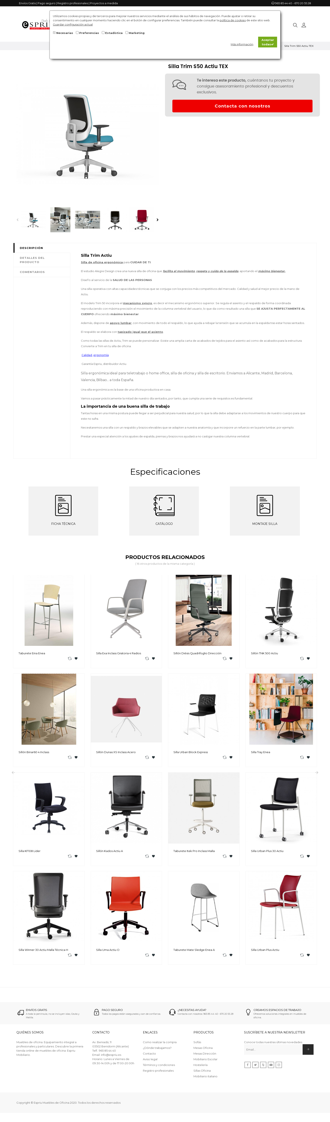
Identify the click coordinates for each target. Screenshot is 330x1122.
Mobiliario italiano (205, 1079)
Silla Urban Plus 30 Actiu (267, 852)
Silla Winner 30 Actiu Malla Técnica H (43, 952)
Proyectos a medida (104, 3)
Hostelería (200, 1067)
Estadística (114, 33)
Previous (17, 220)
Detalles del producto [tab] (32, 260)
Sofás (197, 1045)
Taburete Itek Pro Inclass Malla (194, 852)
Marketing (137, 33)
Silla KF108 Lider (29, 852)
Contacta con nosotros (242, 106)
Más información (242, 44)
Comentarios (32, 272)
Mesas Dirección (204, 1056)
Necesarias (64, 33)
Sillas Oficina (202, 1073)
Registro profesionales (72, 3)
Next (158, 220)
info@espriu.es (111, 1057)
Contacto (149, 1056)
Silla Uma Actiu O (107, 952)
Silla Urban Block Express (190, 753)
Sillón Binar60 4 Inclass (34, 753)
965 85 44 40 (283, 3)
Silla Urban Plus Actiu (265, 952)
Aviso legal (150, 1062)
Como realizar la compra (160, 1045)
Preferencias (89, 33)
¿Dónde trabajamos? (157, 1050)
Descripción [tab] (31, 248)
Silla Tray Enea (260, 753)
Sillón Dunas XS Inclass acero (116, 753)
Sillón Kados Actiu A (109, 852)
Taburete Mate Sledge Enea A (194, 952)
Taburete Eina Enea (32, 653)
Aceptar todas (268, 42)
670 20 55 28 (302, 3)
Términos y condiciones (159, 1067)
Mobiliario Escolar (205, 1062)
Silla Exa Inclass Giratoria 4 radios (118, 653)
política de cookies (233, 20)
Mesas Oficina (203, 1050)
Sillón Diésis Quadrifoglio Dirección (197, 653)
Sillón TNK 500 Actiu (264, 653)
